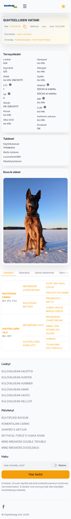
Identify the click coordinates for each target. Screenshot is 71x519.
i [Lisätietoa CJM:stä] (44, 107)
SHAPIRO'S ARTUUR (14, 429)
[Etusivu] (11, 6)
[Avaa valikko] (24, 6)
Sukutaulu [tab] (8, 272)
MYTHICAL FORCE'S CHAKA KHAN (23, 435)
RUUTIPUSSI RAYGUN (15, 417)
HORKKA (50, 338)
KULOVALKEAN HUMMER (17, 383)
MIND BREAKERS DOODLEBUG (20, 447)
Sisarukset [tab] (24, 272)
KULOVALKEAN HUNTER (17, 377)
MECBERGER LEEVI (33, 325)
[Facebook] (3, 507)
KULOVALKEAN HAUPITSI (17, 371)
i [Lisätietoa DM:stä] (43, 98)
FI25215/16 (15, 26)
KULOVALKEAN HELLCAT (17, 401)
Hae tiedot (35, 474)
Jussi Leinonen (23, 34)
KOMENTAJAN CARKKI (15, 423)
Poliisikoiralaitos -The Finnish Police (32, 39)
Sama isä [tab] (64, 272)
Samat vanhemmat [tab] (44, 272)
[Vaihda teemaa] (63, 6)
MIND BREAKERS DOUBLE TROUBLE (24, 441)
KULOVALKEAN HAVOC (16, 395)
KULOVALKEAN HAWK (15, 389)
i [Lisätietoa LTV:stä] (10, 84)
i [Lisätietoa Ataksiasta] (47, 84)
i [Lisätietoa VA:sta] (9, 93)
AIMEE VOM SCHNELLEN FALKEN (52, 330)
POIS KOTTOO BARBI (57, 292)
